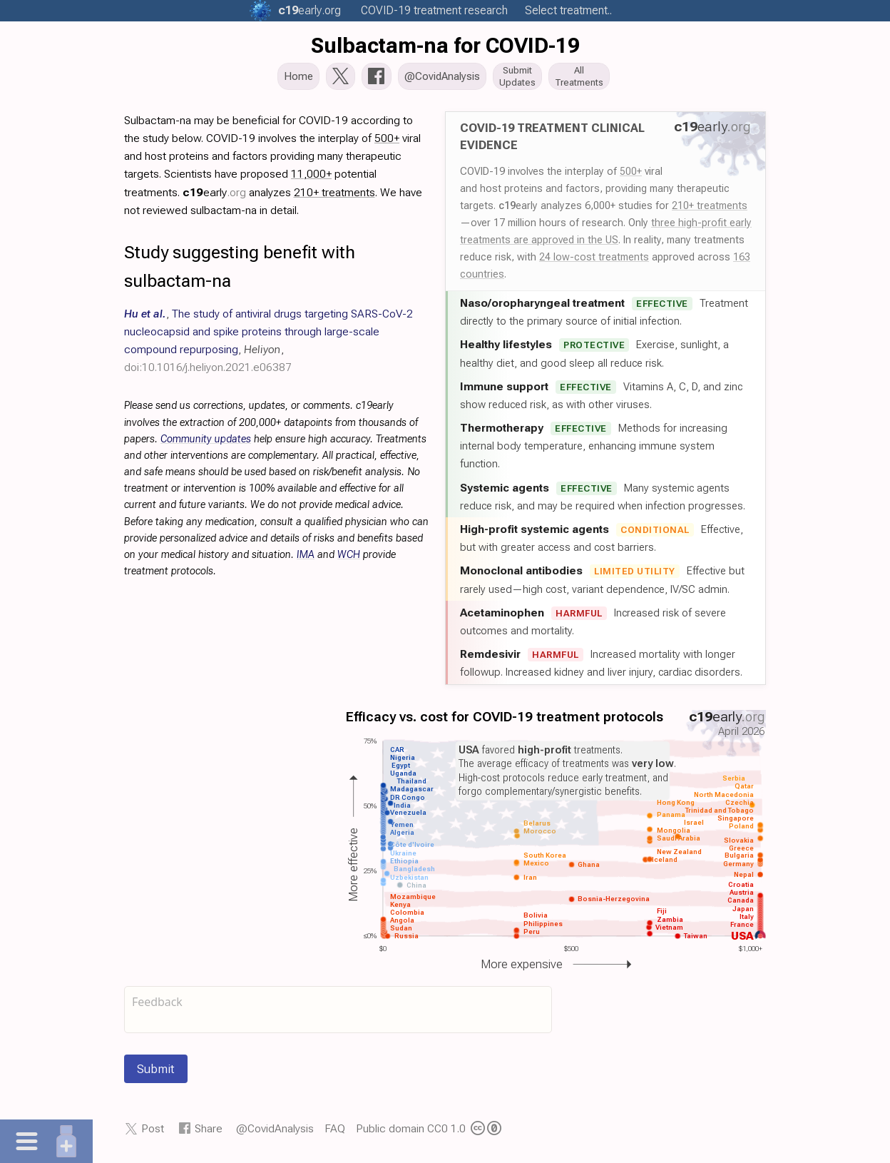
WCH (348, 559)
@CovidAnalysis (275, 1132)
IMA (305, 559)
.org (309, 10)
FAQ (334, 1132)
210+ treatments (709, 209)
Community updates (205, 443)
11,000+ (311, 178)
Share (208, 1132)
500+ (631, 175)
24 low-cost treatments (594, 261)
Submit (156, 1073)
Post (152, 1132)
